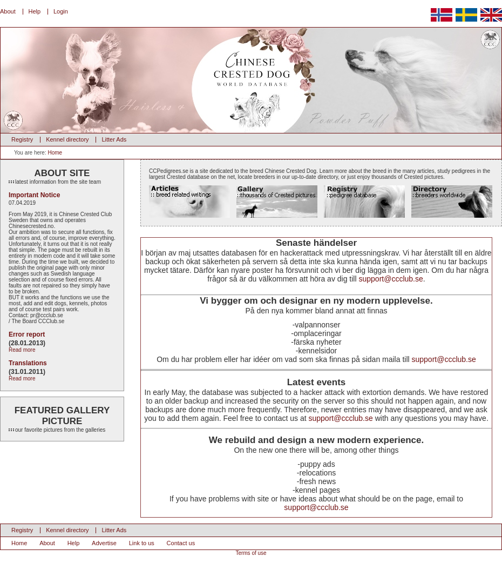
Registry (22, 139)
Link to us (141, 543)
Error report (27, 334)
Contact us (181, 543)
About (8, 11)
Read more (22, 350)
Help (35, 11)
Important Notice (34, 195)
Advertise (104, 543)
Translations (28, 363)
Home (55, 153)
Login (60, 11)
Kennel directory (67, 139)
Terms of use (250, 553)
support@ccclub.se (390, 278)
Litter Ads (113, 139)
